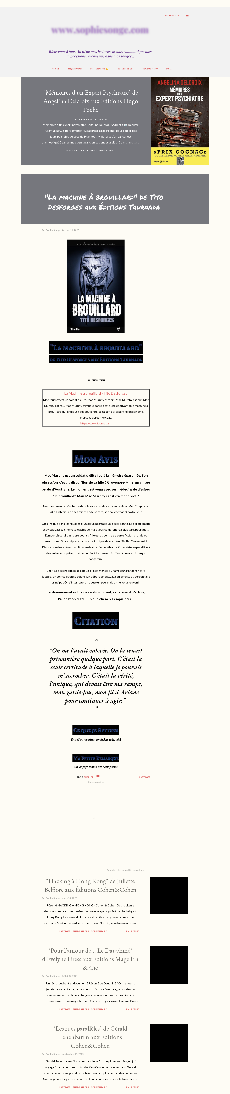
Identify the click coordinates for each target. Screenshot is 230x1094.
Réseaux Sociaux (125, 68)
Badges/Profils (74, 68)
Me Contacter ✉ (150, 68)
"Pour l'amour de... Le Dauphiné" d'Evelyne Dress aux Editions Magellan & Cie (90, 959)
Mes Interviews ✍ (99, 68)
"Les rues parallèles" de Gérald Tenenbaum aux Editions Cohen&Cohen (90, 1037)
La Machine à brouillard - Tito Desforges (95, 393)
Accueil (55, 68)
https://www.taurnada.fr (96, 423)
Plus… (169, 68)
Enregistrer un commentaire (96, 150)
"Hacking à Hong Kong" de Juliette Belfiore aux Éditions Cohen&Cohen (90, 885)
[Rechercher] (172, 15)
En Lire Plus (132, 931)
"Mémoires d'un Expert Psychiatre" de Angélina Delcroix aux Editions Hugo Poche (90, 101)
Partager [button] (71, 150)
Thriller (88, 777)
